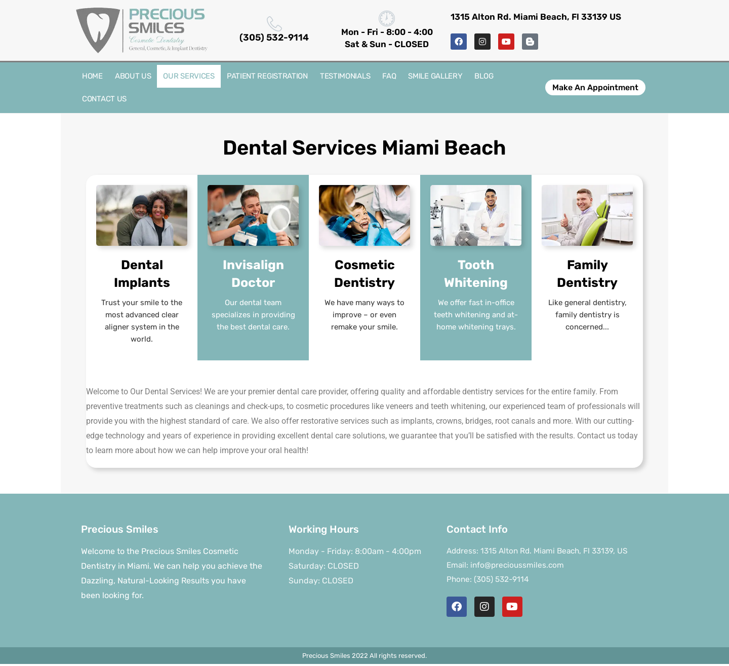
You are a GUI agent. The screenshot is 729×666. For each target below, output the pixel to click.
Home (92, 76)
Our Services (188, 76)
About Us (133, 76)
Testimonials (345, 76)
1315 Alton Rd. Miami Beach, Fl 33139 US (536, 17)
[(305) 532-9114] (274, 23)
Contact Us (104, 98)
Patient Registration (267, 76)
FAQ (389, 76)
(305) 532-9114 (274, 37)
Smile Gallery (435, 76)
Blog (483, 76)
